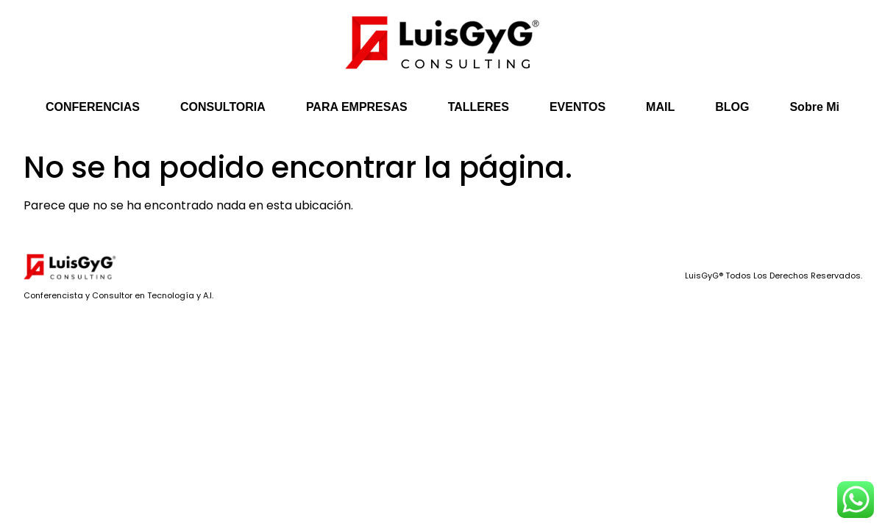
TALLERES (478, 107)
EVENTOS (577, 107)
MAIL (660, 107)
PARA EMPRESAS (357, 107)
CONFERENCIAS (93, 107)
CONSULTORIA (223, 107)
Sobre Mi (814, 107)
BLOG (732, 107)
